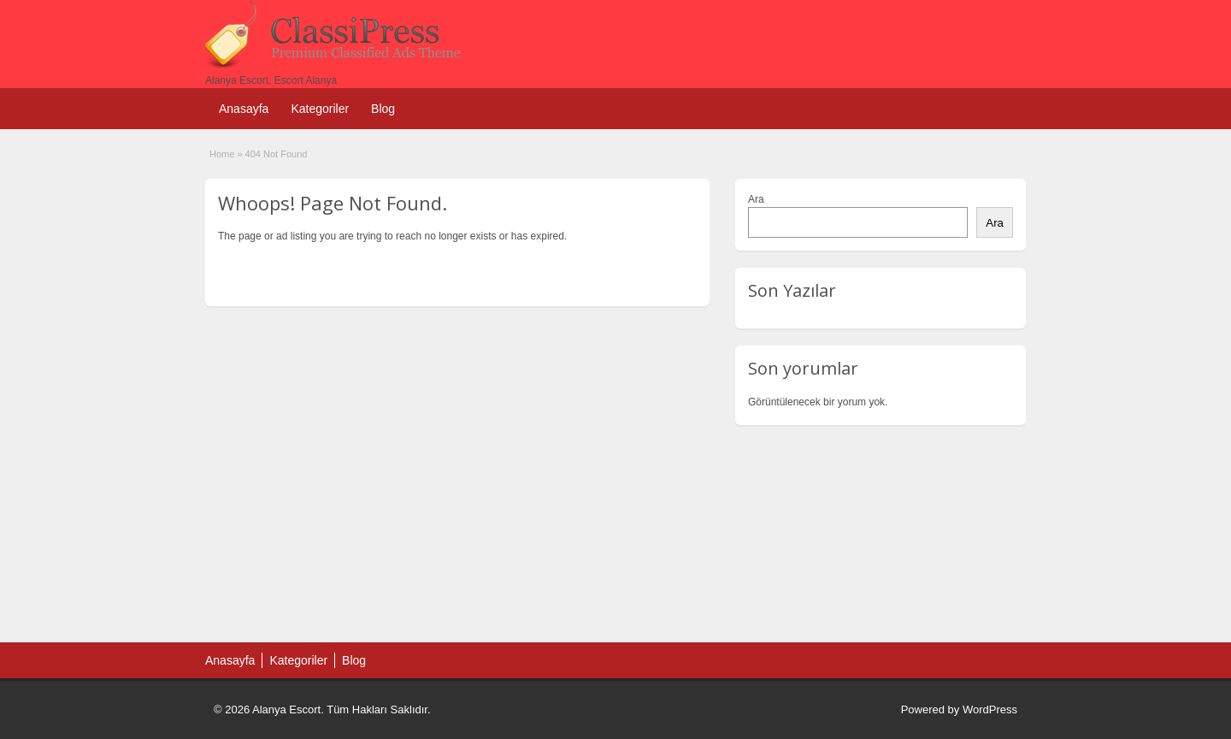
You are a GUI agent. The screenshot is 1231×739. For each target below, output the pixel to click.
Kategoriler (320, 108)
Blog (383, 108)
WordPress (990, 709)
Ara (756, 199)
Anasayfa (243, 108)
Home (221, 154)
